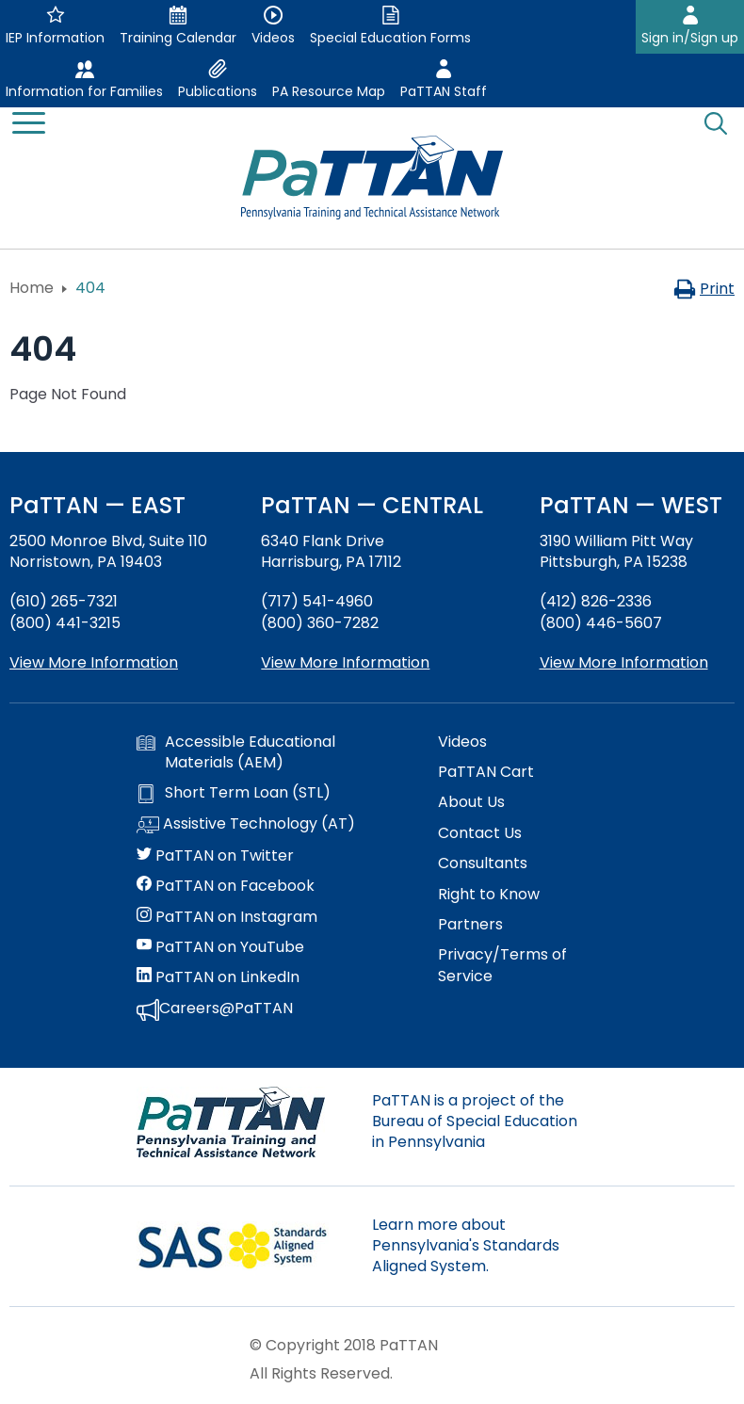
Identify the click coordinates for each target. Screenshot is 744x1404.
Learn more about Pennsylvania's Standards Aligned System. (465, 1246)
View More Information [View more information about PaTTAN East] (93, 662)
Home (31, 288)
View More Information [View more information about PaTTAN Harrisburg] (345, 662)
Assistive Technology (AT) (246, 825)
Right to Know (489, 894)
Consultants (482, 863)
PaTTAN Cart (486, 772)
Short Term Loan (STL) (234, 793)
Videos (462, 742)
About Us (471, 802)
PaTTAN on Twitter (215, 856)
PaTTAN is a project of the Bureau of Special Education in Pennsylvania (474, 1121)
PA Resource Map (328, 91)
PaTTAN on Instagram (227, 917)
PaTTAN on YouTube (220, 947)
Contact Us (480, 833)
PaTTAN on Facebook (226, 886)
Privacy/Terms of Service (502, 965)
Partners (470, 924)
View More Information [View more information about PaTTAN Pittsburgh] (624, 662)
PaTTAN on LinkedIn (218, 977)
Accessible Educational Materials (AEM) (236, 752)
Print (704, 288)
